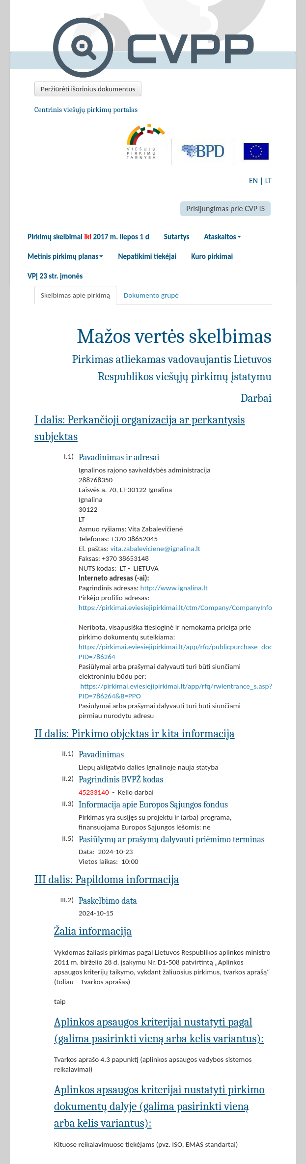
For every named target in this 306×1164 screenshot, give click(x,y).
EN (253, 180)
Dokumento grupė (151, 295)
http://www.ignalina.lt (174, 587)
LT (268, 180)
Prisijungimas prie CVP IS (225, 208)
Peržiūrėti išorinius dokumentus (88, 88)
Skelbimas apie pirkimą (75, 295)
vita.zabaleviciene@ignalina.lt (155, 548)
